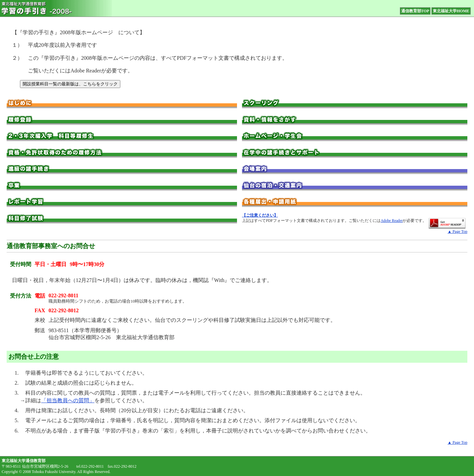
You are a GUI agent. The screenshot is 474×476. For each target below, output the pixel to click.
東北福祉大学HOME (451, 11)
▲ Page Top (457, 231)
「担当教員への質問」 (67, 400)
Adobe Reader (392, 221)
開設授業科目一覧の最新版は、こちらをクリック (70, 83)
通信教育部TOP (415, 11)
